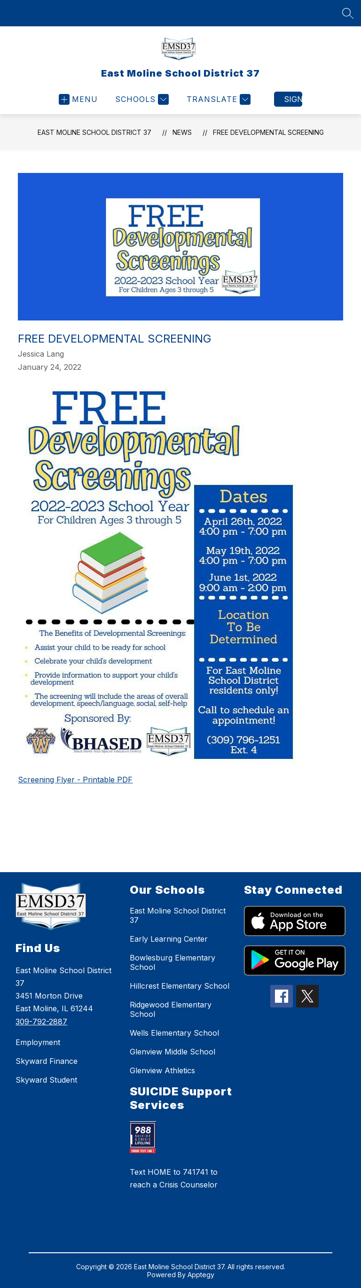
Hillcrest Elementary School (179, 986)
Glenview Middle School (172, 1051)
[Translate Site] (217, 99)
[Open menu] (78, 99)
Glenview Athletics (162, 1070)
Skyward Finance (47, 1061)
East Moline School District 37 (94, 132)
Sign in (293, 99)
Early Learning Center (169, 939)
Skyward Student (46, 1080)
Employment (38, 1042)
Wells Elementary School (174, 1033)
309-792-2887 (41, 1021)
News (182, 132)
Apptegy (201, 1275)
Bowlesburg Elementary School (172, 962)
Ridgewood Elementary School (171, 1009)
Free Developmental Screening (268, 132)
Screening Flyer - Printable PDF (75, 779)
